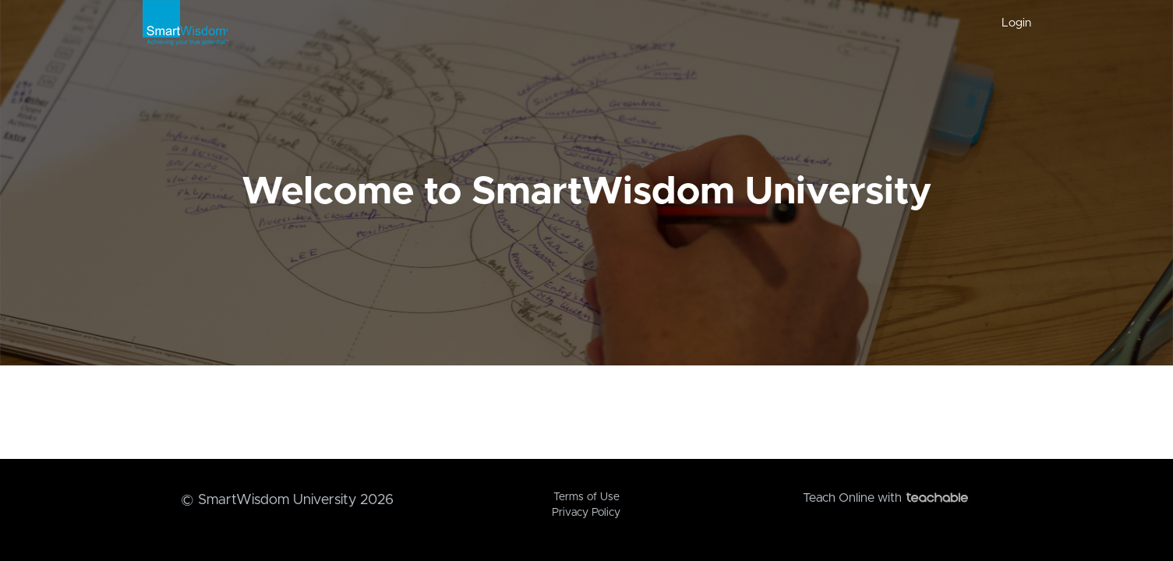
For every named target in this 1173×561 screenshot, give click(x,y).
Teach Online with (885, 498)
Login (1016, 23)
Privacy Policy (586, 512)
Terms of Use (586, 497)
